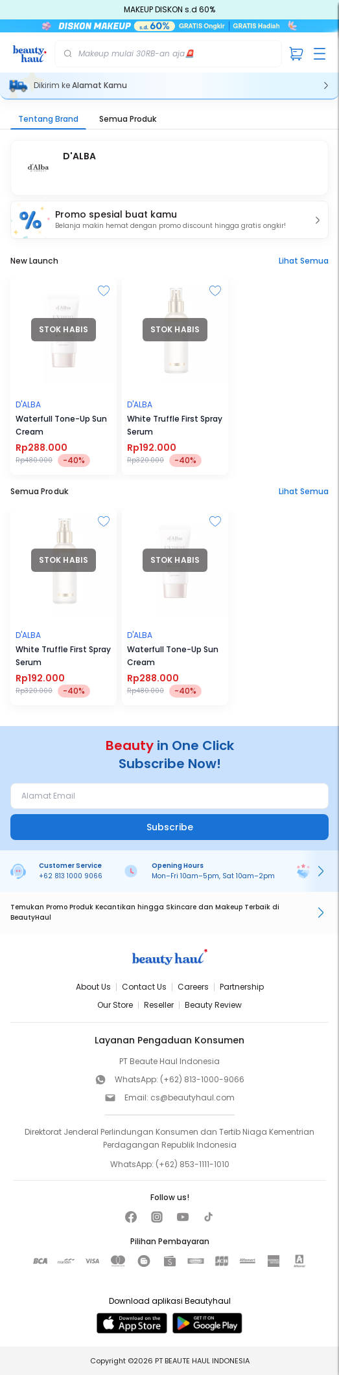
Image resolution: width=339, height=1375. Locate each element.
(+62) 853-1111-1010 (192, 1164)
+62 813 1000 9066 (70, 876)
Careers (193, 986)
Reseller (159, 1004)
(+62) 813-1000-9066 (202, 1079)
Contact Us (144, 986)
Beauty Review (213, 1004)
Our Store (115, 1004)
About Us (93, 986)
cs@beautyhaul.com (192, 1097)
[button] (169, 219)
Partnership (242, 986)
